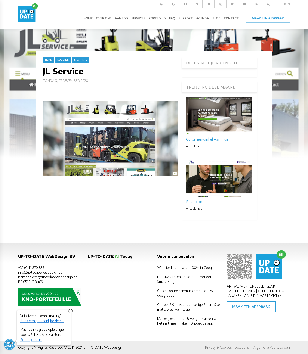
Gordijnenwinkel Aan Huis (207, 139)
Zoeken (284, 4)
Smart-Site (80, 60)
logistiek (62, 60)
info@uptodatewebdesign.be (40, 272)
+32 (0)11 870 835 (31, 268)
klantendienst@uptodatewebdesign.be (47, 277)
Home (48, 60)
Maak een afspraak (251, 307)
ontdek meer (194, 146)
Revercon (194, 201)
